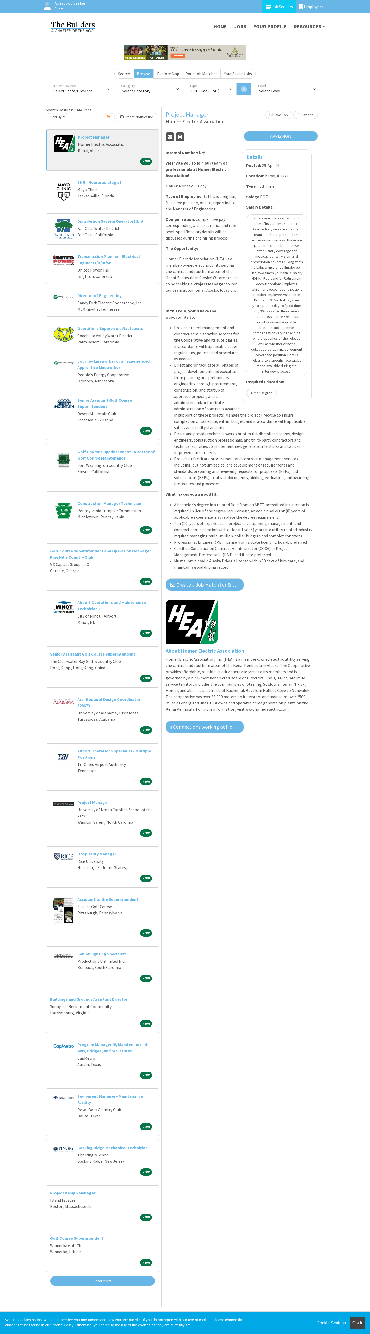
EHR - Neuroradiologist (99, 182)
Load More (102, 1280)
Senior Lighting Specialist (101, 954)
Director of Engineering (99, 295)
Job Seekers (279, 6)
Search (124, 73)
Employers (311, 6)
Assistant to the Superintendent (107, 899)
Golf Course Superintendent (76, 1238)
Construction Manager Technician (109, 503)
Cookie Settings (331, 1323)
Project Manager (93, 137)
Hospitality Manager (96, 854)
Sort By (56, 117)
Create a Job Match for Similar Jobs (207, 584)
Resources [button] (307, 26)
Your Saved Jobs (238, 73)
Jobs (240, 26)
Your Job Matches (201, 73)
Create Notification (137, 117)
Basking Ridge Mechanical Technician (112, 1147)
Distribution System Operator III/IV (110, 221)
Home (220, 26)
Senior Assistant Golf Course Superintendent (92, 654)
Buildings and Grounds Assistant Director (89, 999)
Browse (143, 73)
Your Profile (270, 26)
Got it (357, 1323)
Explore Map (168, 73)
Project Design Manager (72, 1192)
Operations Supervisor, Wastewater (111, 328)
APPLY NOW (280, 136)
